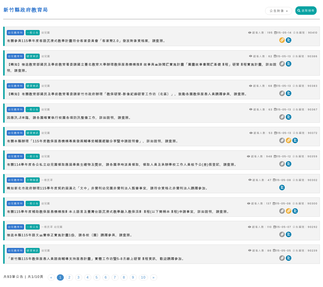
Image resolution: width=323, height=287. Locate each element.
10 (143, 277)
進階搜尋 (306, 10)
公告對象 (279, 11)
